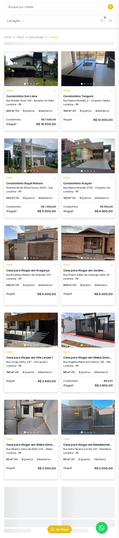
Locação (15, 21)
